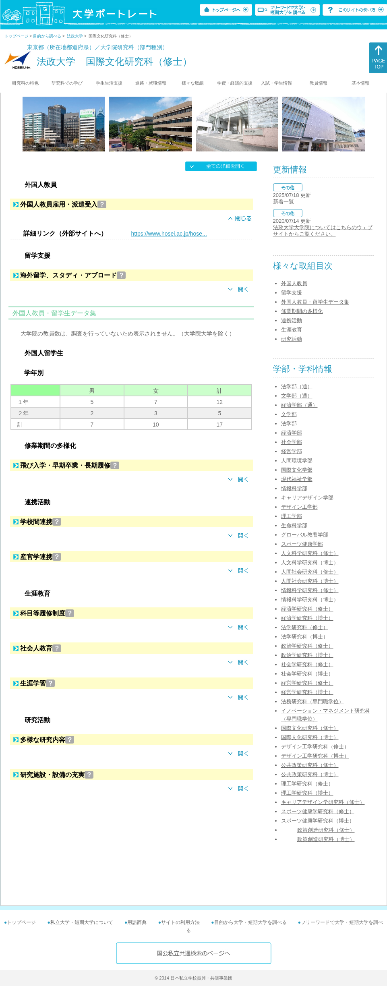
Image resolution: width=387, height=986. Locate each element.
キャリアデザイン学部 (307, 498)
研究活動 (291, 339)
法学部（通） (296, 386)
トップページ (16, 36)
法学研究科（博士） (304, 637)
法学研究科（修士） (304, 627)
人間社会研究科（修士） (310, 572)
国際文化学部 (296, 470)
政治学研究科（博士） (307, 655)
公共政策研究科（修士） (310, 765)
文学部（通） (296, 396)
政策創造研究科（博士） (326, 839)
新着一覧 (283, 202)
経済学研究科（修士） (307, 609)
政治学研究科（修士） (307, 646)
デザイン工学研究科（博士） (315, 756)
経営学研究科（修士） (307, 683)
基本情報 (360, 83)
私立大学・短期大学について (81, 922)
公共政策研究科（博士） (310, 774)
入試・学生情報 (276, 83)
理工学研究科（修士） (307, 784)
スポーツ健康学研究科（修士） (317, 811)
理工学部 (291, 516)
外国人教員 (294, 283)
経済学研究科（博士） (307, 618)
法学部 (289, 423)
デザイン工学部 (299, 507)
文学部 (289, 414)
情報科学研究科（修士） (310, 590)
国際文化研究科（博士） (310, 737)
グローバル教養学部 (304, 535)
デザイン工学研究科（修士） (315, 747)
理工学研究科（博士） (307, 793)
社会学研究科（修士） (307, 664)
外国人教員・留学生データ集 (315, 302)
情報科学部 (294, 488)
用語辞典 (137, 922)
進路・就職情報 (150, 83)
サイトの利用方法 (180, 922)
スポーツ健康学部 (302, 544)
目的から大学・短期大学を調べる (250, 922)
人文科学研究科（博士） (310, 562)
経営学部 (291, 451)
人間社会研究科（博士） (310, 581)
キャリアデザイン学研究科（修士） (323, 802)
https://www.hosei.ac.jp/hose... (169, 233)
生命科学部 (294, 525)
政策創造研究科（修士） (326, 830)
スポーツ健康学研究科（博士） (317, 821)
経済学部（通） (299, 405)
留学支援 (291, 293)
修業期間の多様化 (302, 311)
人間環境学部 (296, 461)
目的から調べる (47, 36)
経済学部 (291, 433)
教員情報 (318, 83)
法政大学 (75, 36)
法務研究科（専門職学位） (312, 701)
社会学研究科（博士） (307, 674)
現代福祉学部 (296, 479)
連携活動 (291, 320)
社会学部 (291, 442)
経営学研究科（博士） (307, 692)
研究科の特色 (25, 83)
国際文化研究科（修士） (310, 728)
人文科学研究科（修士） (310, 553)
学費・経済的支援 (234, 83)
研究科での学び (67, 83)
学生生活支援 (109, 83)
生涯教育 (291, 330)
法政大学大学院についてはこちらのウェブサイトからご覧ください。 (323, 230)
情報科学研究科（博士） (310, 600)
